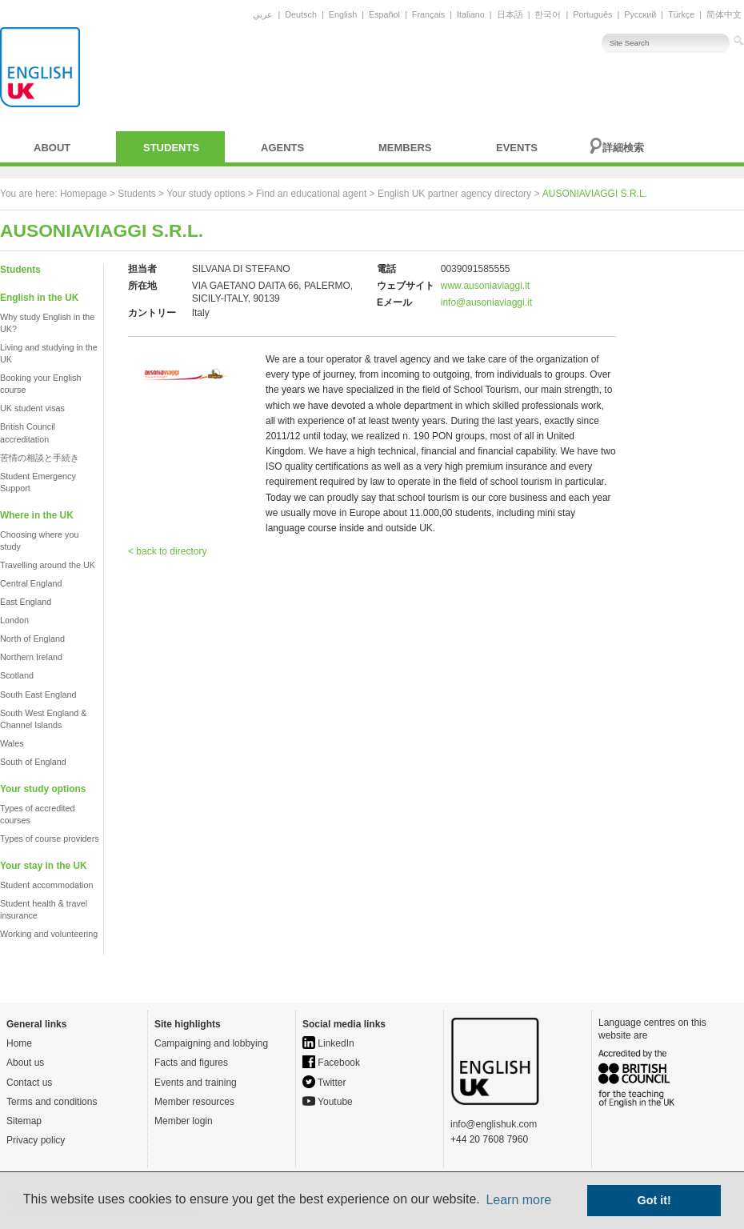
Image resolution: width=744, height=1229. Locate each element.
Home (19, 1043)
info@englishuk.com (493, 1124)
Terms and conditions (51, 1101)
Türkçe (681, 14)
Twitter (324, 1082)
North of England (32, 638)
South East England (38, 694)
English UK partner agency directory (454, 193)
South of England (33, 762)
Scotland (17, 675)
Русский (640, 14)
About (52, 148)
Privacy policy (35, 1140)
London (14, 620)
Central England (31, 583)
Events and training (195, 1082)
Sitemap (24, 1121)
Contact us (29, 1082)
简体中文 (724, 14)
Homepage (83, 193)
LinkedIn (328, 1043)
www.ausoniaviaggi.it (485, 285)
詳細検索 (623, 148)
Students (171, 148)
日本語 (510, 14)
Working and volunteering (49, 934)
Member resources (194, 1101)
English (343, 14)
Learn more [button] (518, 1200)
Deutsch (301, 14)
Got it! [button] (654, 1200)
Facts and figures (191, 1062)
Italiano (471, 14)
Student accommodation (46, 885)
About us (25, 1062)
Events (517, 148)
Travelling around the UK (47, 565)
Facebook (331, 1062)
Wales (12, 743)
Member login (183, 1121)
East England (25, 601)
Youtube (327, 1101)
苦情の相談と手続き (39, 457)
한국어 (547, 14)
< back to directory (167, 551)
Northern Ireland (31, 657)
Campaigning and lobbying (211, 1043)
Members (404, 148)
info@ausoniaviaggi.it (486, 302)
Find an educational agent (311, 193)
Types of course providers (49, 838)
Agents (282, 148)
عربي (263, 14)
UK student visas (32, 408)
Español (384, 14)
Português (592, 14)
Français (428, 14)
